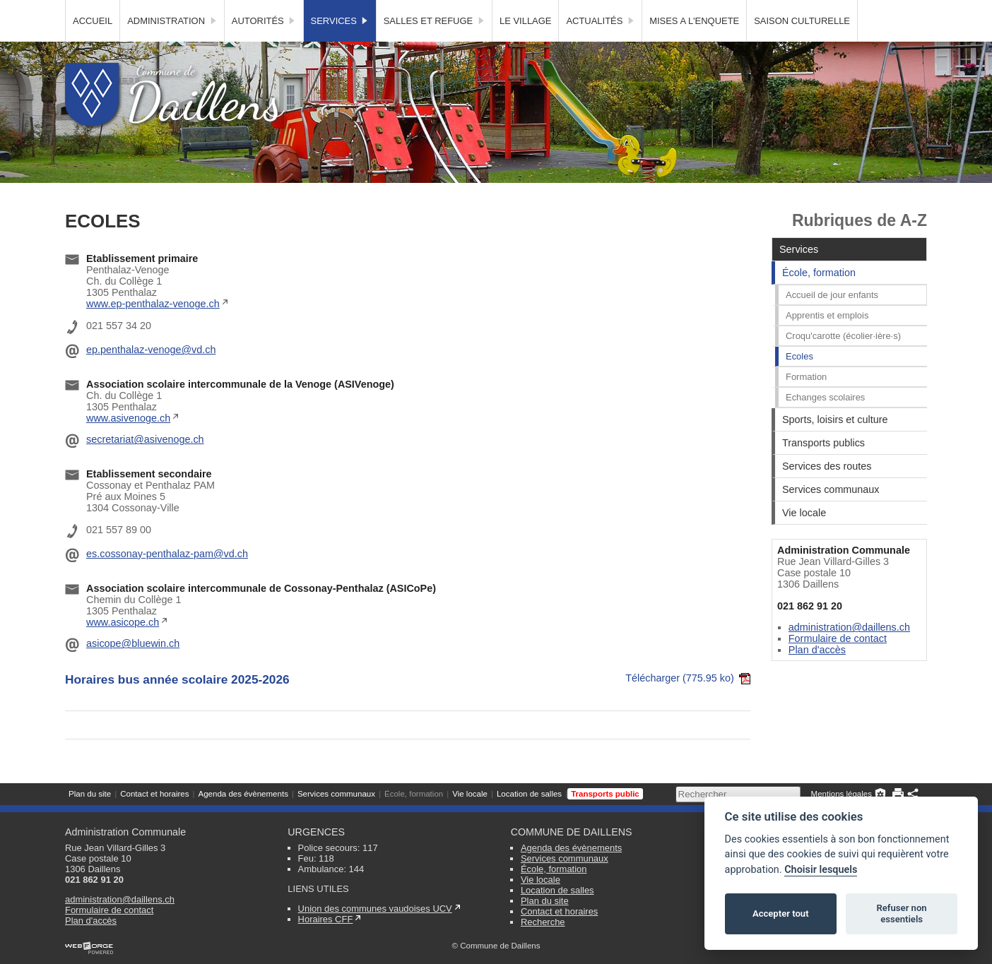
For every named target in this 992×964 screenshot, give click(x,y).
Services (340, 46)
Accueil (92, 46)
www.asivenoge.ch (128, 443)
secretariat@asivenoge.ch (145, 464)
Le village (525, 46)
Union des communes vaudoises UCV (375, 908)
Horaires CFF (325, 919)
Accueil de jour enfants (832, 320)
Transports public (605, 10)
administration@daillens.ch (849, 652)
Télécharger (687, 703)
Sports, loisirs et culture (835, 445)
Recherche (543, 922)
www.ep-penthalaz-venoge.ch (153, 329)
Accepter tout (780, 913)
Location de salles (529, 10)
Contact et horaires (154, 10)
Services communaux (336, 10)
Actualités (600, 46)
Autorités (264, 46)
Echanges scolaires (825, 422)
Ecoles (799, 381)
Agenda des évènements (243, 10)
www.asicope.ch (122, 647)
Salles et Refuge (434, 46)
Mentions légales (841, 10)
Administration (172, 46)
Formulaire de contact (838, 664)
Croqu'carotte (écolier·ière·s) (843, 361)
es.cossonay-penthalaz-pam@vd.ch (167, 579)
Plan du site (90, 10)
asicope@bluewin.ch (132, 668)
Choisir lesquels (820, 870)
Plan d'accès (817, 675)
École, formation (413, 10)
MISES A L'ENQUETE (694, 46)
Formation (806, 402)
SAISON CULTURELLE (802, 46)
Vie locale (470, 10)
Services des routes (826, 491)
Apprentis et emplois (827, 340)
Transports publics (823, 468)
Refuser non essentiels (901, 913)
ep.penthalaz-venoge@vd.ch (150, 375)
